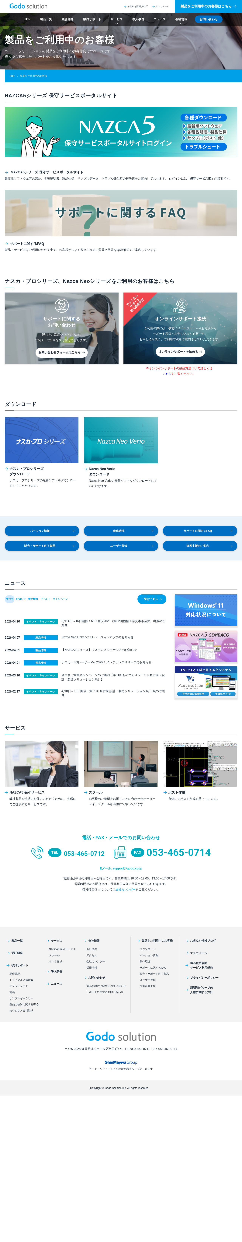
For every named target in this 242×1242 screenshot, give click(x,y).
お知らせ (29, 604)
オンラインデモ (18, 987)
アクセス (91, 957)
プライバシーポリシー (199, 979)
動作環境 (133, 533)
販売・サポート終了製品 (48, 550)
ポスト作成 (55, 963)
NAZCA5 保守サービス (62, 950)
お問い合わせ (209, 19)
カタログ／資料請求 (21, 1012)
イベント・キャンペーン (74, 604)
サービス (117, 19)
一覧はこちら (150, 604)
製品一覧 (46, 19)
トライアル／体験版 (21, 981)
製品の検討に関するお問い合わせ (106, 987)
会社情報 (181, 19)
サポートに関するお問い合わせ (104, 993)
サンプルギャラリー (21, 1000)
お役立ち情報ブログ (136, 6)
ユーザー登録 (132, 550)
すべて (12, 604)
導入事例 (138, 19)
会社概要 (91, 950)
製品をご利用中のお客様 (154, 942)
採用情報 (91, 969)
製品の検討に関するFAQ (24, 1006)
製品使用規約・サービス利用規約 (196, 967)
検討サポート (92, 19)
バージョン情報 (51, 533)
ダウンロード (148, 950)
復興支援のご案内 (209, 550)
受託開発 (67, 19)
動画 (12, 993)
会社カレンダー (125, 891)
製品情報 (47, 604)
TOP (27, 19)
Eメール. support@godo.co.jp (121, 870)
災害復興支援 (148, 987)
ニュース (160, 19)
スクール (54, 957)
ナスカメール (160, 6)
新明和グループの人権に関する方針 (196, 992)
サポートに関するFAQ (208, 533)
